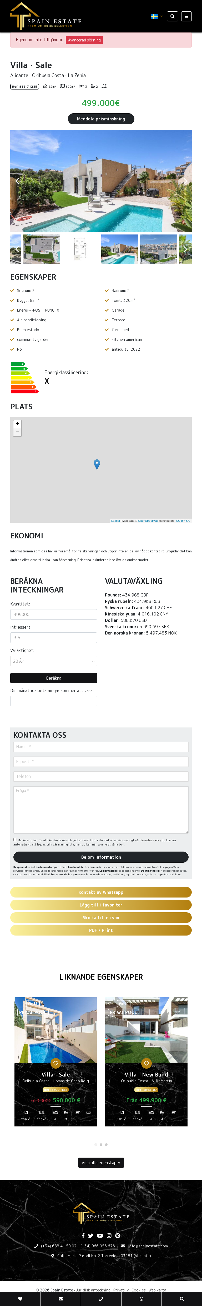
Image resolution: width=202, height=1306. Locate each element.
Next (185, 181)
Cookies (139, 1290)
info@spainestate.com (148, 1245)
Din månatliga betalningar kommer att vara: (52, 690)
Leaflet (115, 520)
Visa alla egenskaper (101, 1163)
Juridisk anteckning (93, 1290)
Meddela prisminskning (101, 119)
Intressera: (21, 627)
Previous (16, 181)
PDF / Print (101, 930)
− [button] (17, 432)
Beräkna (53, 678)
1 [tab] (95, 1144)
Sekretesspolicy (151, 840)
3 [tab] (106, 1144)
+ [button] (17, 424)
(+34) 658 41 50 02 (59, 1245)
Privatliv (121, 1290)
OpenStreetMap (148, 520)
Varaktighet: (22, 650)
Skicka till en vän (101, 917)
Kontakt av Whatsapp (101, 892)
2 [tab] (101, 1144)
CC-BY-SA (183, 520)
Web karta (157, 1290)
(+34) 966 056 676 (97, 1245)
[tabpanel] (55, 1064)
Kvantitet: (20, 604)
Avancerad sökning (84, 40)
